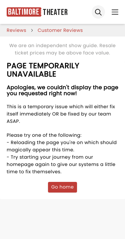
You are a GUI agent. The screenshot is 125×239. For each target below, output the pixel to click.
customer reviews (60, 30)
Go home (62, 187)
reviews (16, 30)
